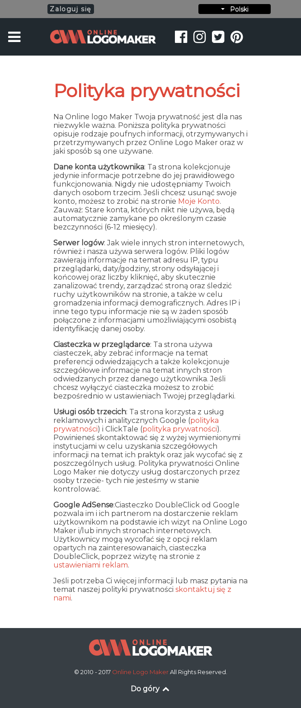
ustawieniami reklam (90, 565)
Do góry (151, 689)
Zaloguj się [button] (70, 9)
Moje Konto (199, 201)
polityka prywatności (179, 429)
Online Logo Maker (141, 671)
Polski (235, 9)
